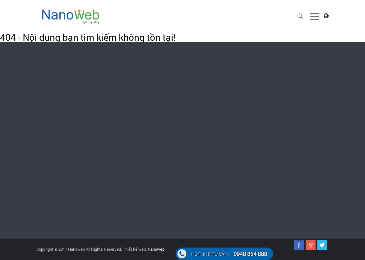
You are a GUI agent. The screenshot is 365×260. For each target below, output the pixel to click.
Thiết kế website (153, 121)
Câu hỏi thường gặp (301, 139)
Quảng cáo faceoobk (156, 161)
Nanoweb (155, 249)
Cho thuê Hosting (153, 184)
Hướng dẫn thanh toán (299, 125)
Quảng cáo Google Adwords (162, 150)
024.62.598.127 (299, 73)
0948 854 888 (229, 254)
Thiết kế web (222, 144)
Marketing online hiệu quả (234, 166)
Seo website (222, 155)
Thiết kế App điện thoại (231, 133)
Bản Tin (218, 121)
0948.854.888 (53, 146)
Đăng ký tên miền (153, 172)
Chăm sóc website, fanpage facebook (162, 136)
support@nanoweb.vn (220, 79)
